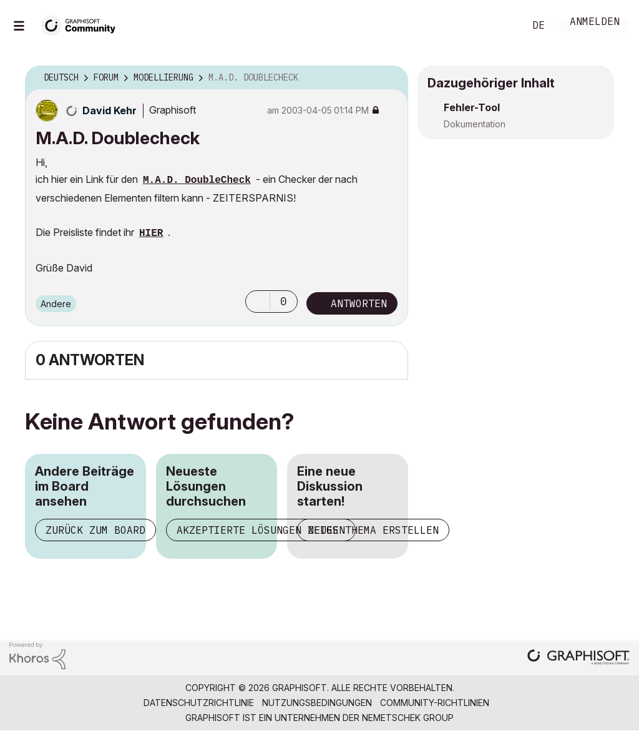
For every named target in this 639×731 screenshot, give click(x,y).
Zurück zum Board (95, 530)
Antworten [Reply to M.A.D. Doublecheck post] (359, 303)
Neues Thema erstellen (373, 530)
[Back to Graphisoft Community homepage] (82, 24)
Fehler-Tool (472, 107)
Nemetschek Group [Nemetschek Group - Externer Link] (408, 717)
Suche (501, 25)
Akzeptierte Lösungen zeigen (261, 530)
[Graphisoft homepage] (578, 658)
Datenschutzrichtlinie (199, 702)
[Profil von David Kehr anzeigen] (109, 110)
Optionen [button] (391, 78)
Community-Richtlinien (434, 702)
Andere (56, 303)
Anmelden (595, 22)
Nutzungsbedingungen (317, 702)
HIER (151, 233)
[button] (258, 301)
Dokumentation (474, 124)
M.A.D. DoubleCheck (197, 180)
